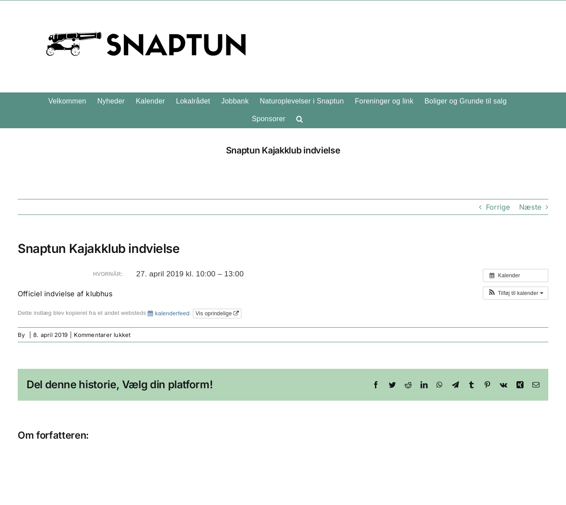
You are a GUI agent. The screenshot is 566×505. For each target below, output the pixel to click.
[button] (299, 119)
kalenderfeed (168, 313)
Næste (530, 207)
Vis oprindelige (217, 313)
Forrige (498, 207)
